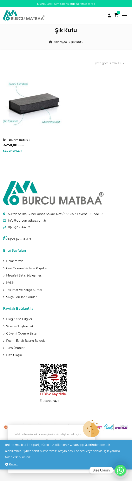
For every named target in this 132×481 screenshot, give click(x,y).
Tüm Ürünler (15, 348)
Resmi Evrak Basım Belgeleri (26, 341)
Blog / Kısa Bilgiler (19, 319)
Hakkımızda (14, 261)
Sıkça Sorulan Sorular (21, 297)
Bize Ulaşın (14, 355)
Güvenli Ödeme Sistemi (23, 333)
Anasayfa (60, 42)
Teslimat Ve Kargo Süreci (24, 290)
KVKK (10, 283)
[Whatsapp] (120, 470)
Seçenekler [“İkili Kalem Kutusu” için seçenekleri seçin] (12, 150)
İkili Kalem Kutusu (16, 140)
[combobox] (109, 63)
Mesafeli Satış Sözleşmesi (24, 275)
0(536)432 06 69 (17, 239)
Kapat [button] (13, 464)
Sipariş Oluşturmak (20, 326)
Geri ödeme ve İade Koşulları (27, 268)
